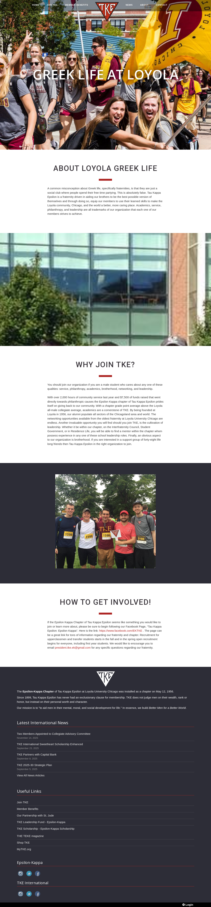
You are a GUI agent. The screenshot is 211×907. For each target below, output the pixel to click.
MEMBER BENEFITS (76, 7)
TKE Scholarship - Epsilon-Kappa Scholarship (45, 828)
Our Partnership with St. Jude (35, 815)
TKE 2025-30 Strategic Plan (34, 765)
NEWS (129, 7)
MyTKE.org (24, 849)
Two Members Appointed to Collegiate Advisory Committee (54, 733)
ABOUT (144, 7)
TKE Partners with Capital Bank (37, 754)
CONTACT (161, 7)
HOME (35, 7)
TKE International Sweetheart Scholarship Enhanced (50, 744)
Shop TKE (23, 842)
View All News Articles (31, 775)
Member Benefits (27, 808)
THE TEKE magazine (30, 836)
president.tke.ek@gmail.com (73, 647)
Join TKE (22, 802)
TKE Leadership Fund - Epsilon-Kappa (41, 822)
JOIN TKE (52, 7)
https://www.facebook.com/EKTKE (120, 630)
